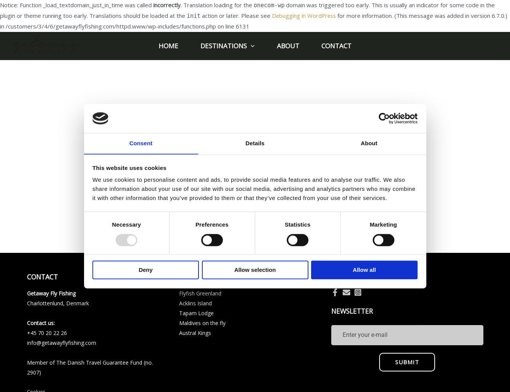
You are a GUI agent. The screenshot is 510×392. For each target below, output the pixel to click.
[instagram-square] (359, 292)
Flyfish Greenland (200, 293)
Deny (146, 270)
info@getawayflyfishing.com (61, 342)
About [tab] (369, 143)
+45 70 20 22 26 (47, 332)
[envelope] (348, 292)
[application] (251, 46)
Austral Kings (195, 332)
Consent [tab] (141, 143)
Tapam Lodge (196, 313)
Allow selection (255, 270)
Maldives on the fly (202, 323)
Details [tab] (255, 143)
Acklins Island (195, 303)
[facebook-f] (336, 292)
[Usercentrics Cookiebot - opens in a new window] (384, 118)
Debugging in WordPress (305, 15)
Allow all (364, 270)
